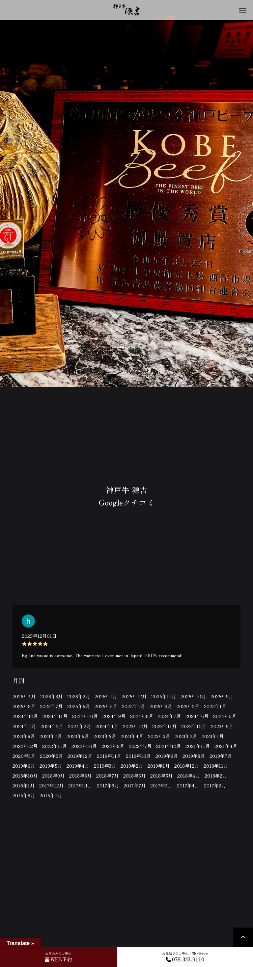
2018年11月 (216, 765)
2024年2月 (79, 726)
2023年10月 (193, 726)
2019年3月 (105, 765)
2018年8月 (80, 775)
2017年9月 (108, 785)
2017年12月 (51, 785)
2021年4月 (225, 746)
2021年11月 (197, 746)
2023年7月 (51, 736)
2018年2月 (216, 775)
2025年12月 (134, 696)
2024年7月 (169, 716)
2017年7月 (135, 785)
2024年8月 (141, 716)
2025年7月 (51, 706)
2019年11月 (109, 756)
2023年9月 (222, 726)
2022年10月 (84, 746)
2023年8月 (24, 736)
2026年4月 (24, 696)
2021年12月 (168, 746)
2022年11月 (54, 746)
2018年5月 (161, 775)
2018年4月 (188, 775)
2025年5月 (106, 706)
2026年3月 (51, 696)
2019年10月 (138, 756)
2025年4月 (133, 706)
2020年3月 (24, 756)
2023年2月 (186, 736)
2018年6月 (134, 775)
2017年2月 (215, 785)
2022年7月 (140, 746)
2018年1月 (24, 785)
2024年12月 (25, 716)
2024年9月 (114, 716)
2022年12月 (25, 746)
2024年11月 (55, 716)
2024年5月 (224, 716)
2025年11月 (163, 696)
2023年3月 (159, 736)
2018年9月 (53, 775)
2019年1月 (159, 765)
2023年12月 (135, 726)
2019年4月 (78, 765)
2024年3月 (52, 726)
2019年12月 (80, 756)
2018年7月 (107, 775)
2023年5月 (105, 736)
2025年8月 (24, 706)
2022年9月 (112, 746)
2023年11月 (164, 726)
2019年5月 (51, 765)
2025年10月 (193, 696)
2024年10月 (85, 716)
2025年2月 (188, 706)
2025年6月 (78, 706)
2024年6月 (197, 716)
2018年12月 (186, 765)
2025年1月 (215, 706)
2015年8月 (24, 795)
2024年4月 (24, 726)
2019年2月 (132, 765)
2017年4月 (188, 785)
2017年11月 (80, 785)
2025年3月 (161, 706)
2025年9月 (222, 696)
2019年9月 (166, 756)
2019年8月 (194, 756)
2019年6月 (24, 765)
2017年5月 (161, 785)
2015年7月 (51, 795)
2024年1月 (107, 726)
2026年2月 (78, 696)
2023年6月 (78, 736)
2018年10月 (25, 775)
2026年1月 (106, 696)
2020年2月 (51, 756)
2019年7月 (221, 756)
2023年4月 (132, 736)
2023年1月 (213, 736)
